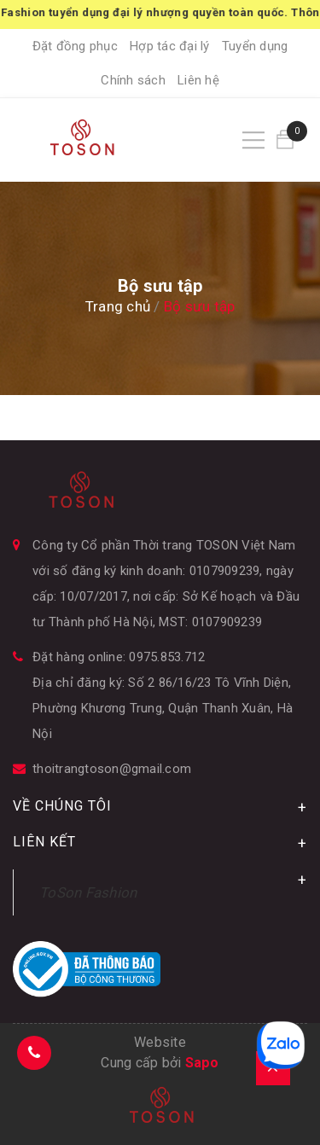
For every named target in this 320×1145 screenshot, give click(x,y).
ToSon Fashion (88, 892)
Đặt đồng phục (75, 46)
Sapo (202, 1063)
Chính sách (133, 80)
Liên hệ (198, 80)
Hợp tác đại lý (170, 46)
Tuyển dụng (255, 46)
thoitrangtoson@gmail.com (111, 768)
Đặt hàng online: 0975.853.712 (118, 657)
